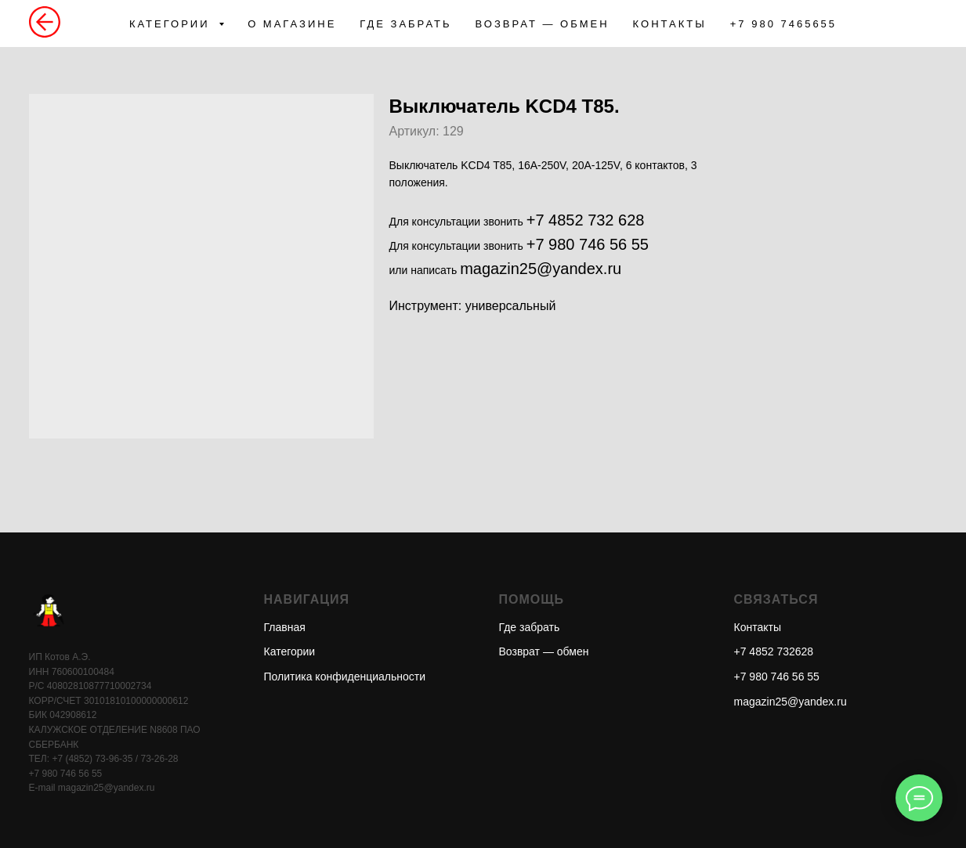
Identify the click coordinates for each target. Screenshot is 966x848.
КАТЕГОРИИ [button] (172, 24)
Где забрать (529, 627)
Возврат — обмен (544, 651)
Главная (285, 627)
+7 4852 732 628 (585, 220)
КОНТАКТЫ (670, 24)
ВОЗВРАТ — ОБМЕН (543, 24)
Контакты (757, 627)
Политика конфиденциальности (345, 676)
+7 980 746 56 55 (587, 244)
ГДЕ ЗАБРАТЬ (405, 24)
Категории (290, 651)
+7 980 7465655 (783, 24)
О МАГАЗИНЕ (292, 24)
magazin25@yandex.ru (540, 268)
